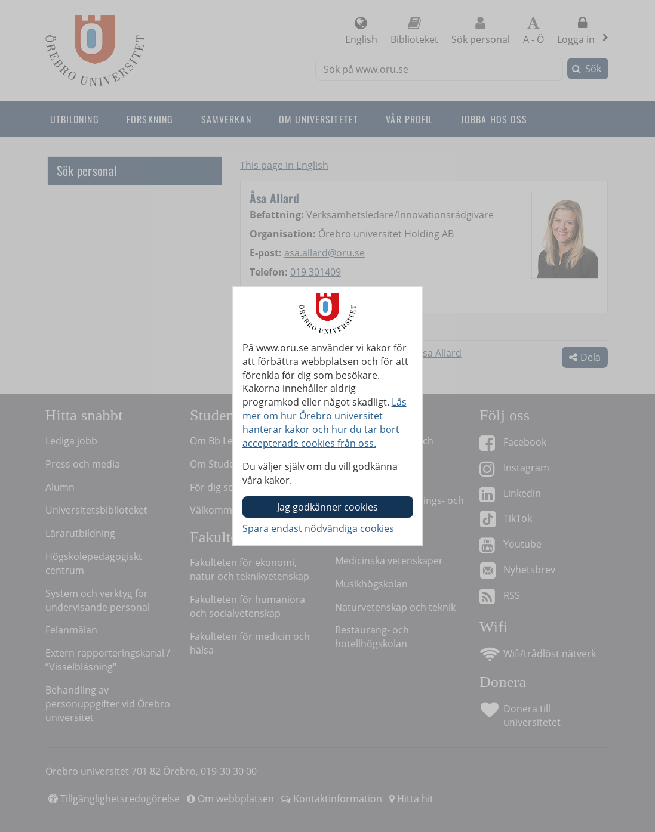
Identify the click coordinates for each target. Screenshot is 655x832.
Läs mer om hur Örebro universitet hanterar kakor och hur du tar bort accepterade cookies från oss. (324, 422)
